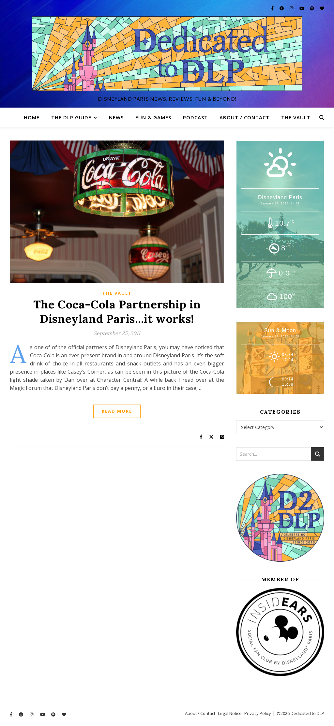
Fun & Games (153, 117)
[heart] (322, 8)
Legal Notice (230, 713)
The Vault (296, 117)
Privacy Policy (257, 713)
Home (31, 117)
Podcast (195, 117)
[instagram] (292, 8)
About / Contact (244, 117)
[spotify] (312, 8)
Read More (117, 411)
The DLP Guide (71, 117)
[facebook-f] (273, 8)
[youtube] (302, 8)
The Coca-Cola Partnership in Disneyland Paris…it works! (117, 311)
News (116, 117)
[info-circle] (282, 8)
